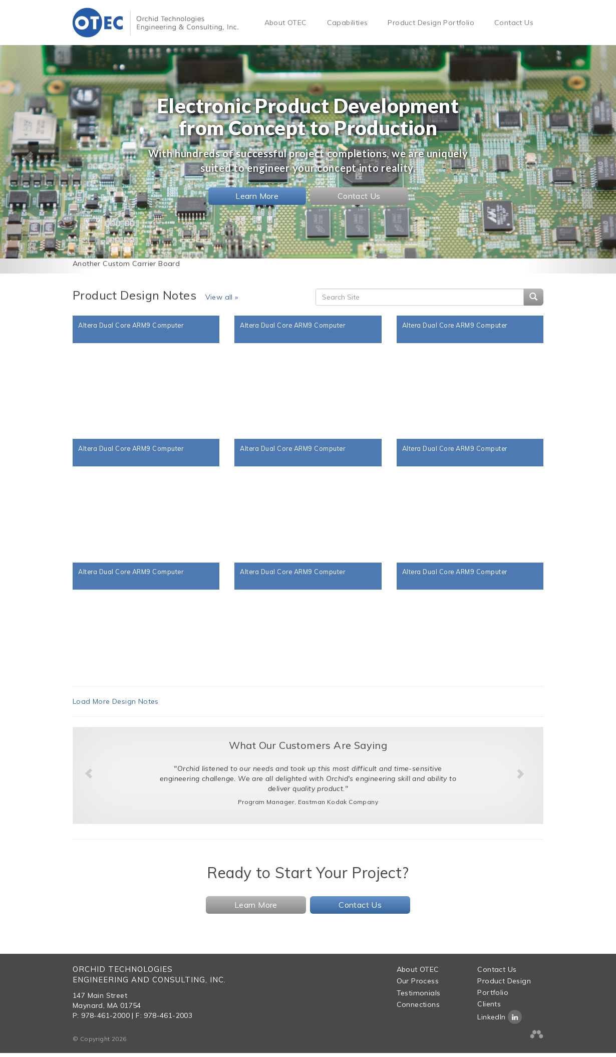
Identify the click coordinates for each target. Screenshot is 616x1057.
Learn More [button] (256, 196)
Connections (418, 1008)
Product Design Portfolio (431, 22)
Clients (489, 1007)
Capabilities (347, 22)
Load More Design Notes (116, 705)
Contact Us (513, 22)
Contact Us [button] (359, 196)
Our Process (418, 984)
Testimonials (419, 996)
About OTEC (285, 22)
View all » (221, 297)
